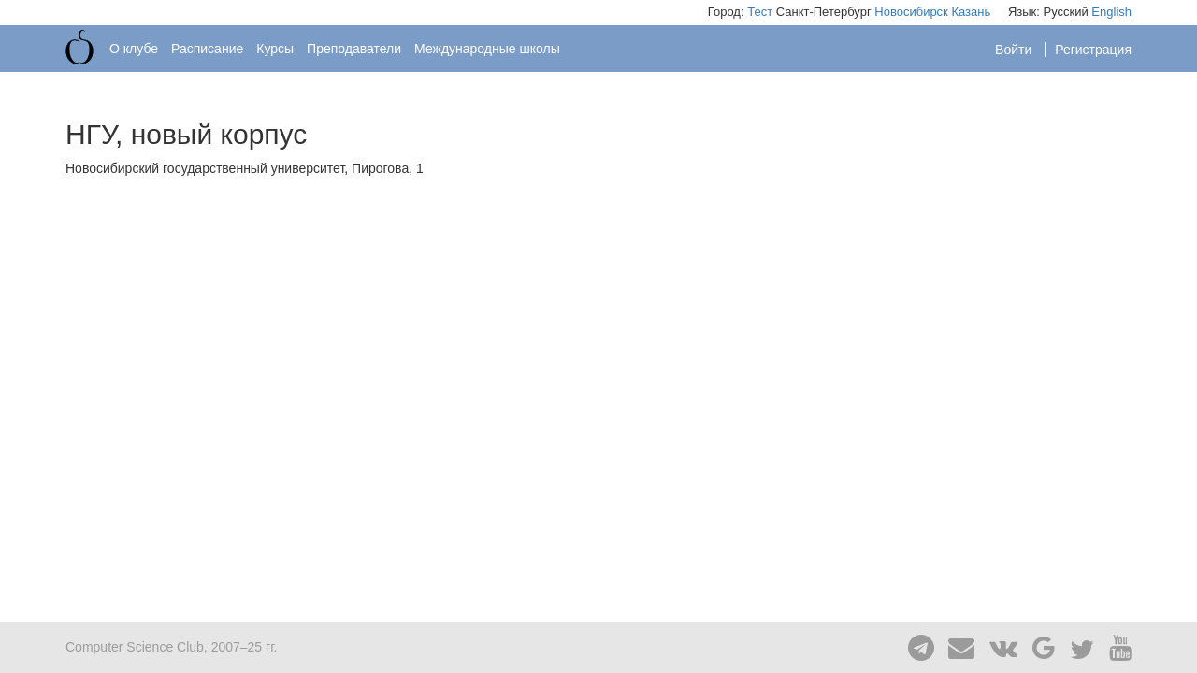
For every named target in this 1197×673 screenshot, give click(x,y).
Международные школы (487, 48)
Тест (759, 12)
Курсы (275, 48)
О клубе (133, 48)
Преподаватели (354, 48)
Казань (970, 12)
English (1111, 12)
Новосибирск (911, 12)
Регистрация (1093, 49)
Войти (1015, 49)
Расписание (207, 48)
